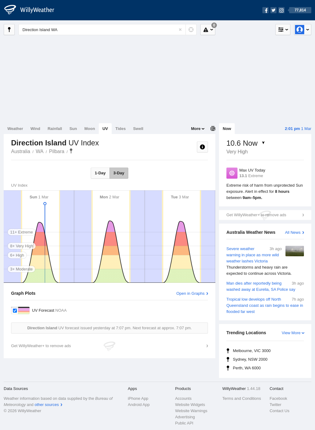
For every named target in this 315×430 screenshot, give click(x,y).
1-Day (100, 173)
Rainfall (55, 128)
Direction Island (71, 150)
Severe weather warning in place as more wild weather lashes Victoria (265, 261)
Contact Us (279, 410)
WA (39, 151)
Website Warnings (191, 410)
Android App (139, 404)
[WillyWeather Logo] (33, 10)
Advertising (185, 417)
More (196, 128)
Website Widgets (190, 404)
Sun (73, 128)
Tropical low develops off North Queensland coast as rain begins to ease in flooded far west (265, 305)
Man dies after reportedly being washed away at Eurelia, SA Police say (265, 286)
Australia (20, 151)
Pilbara (56, 151)
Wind (35, 128)
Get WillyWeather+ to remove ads (256, 215)
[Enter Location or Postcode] (107, 29)
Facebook (278, 398)
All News (293, 232)
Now (227, 128)
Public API (184, 423)
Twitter (275, 404)
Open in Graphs (190, 293)
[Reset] (180, 29)
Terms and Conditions (241, 398)
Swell (138, 128)
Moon (89, 128)
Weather (15, 128)
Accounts (183, 398)
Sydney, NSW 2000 (250, 359)
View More (291, 333)
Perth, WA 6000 (247, 368)
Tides (120, 128)
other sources (46, 404)
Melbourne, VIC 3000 (252, 350)
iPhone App (138, 398)
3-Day (119, 173)
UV (105, 128)
